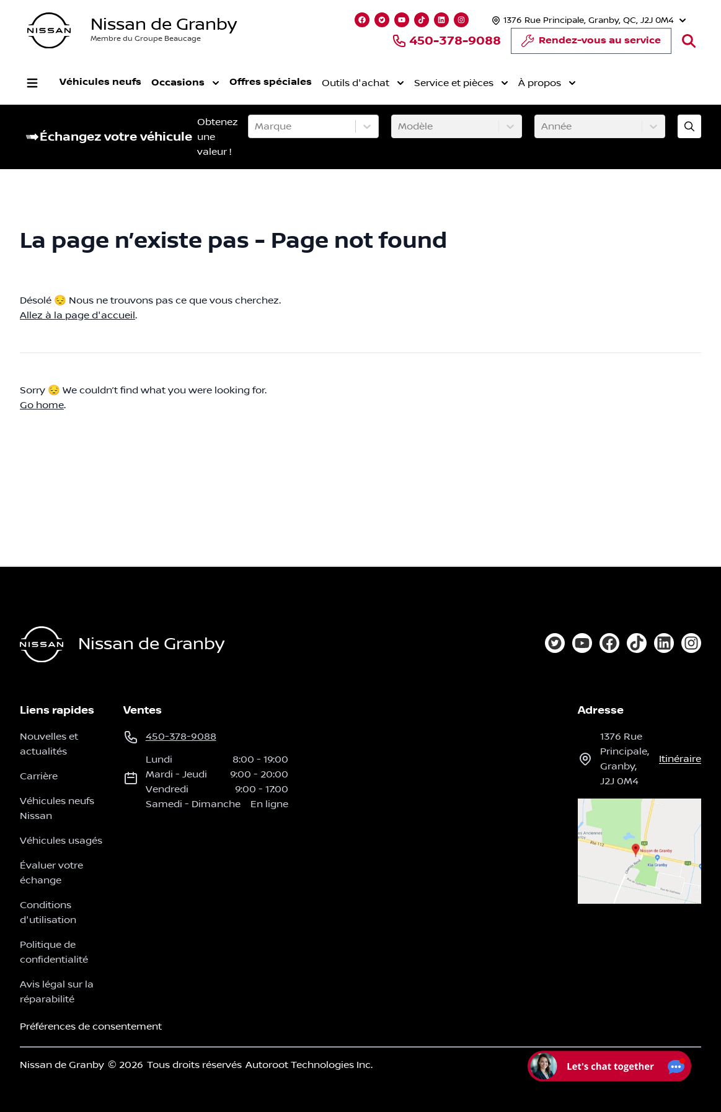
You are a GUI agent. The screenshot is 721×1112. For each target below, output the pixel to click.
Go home (42, 405)
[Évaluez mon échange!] (689, 126)
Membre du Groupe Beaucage (146, 38)
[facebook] (609, 643)
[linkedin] (664, 643)
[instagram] (691, 643)
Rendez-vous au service (591, 44)
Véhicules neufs (100, 82)
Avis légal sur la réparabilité (57, 992)
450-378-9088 (446, 40)
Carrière (39, 776)
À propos (547, 83)
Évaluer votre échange (51, 873)
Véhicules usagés (61, 840)
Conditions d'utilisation (48, 913)
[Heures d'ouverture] (587, 20)
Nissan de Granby (164, 24)
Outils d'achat (363, 83)
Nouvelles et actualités (49, 744)
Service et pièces (461, 83)
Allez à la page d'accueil (77, 315)
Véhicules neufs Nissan (57, 808)
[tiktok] (637, 643)
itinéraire (680, 758)
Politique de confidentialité (54, 952)
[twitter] (555, 643)
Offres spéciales (270, 82)
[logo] (49, 30)
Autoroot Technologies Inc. (309, 1064)
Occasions (185, 83)
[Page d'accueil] (41, 644)
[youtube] (582, 643)
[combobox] (256, 126)
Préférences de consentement (91, 1026)
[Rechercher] (688, 40)
